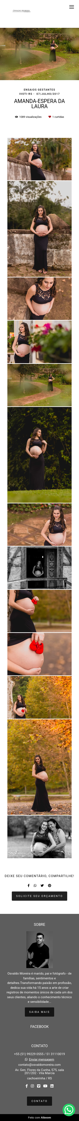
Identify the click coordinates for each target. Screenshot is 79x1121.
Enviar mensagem (41, 1059)
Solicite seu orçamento (39, 896)
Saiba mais (39, 1011)
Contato (39, 1101)
